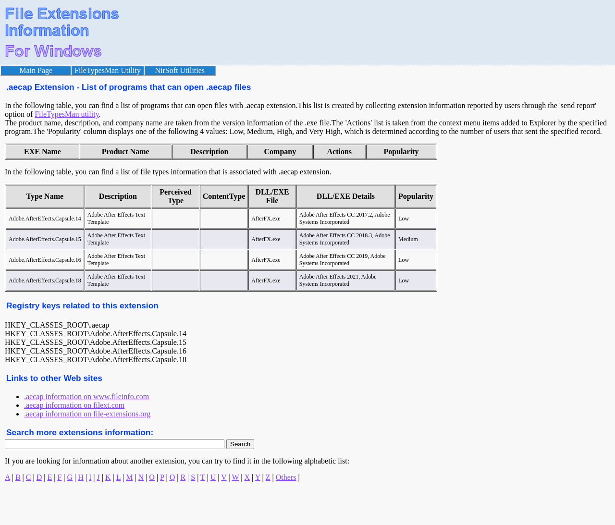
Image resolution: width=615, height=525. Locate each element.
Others (286, 477)
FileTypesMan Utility (107, 70)
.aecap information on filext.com (74, 405)
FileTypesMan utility (66, 114)
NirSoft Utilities (180, 70)
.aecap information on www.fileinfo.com (86, 396)
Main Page (35, 70)
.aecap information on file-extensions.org (87, 414)
